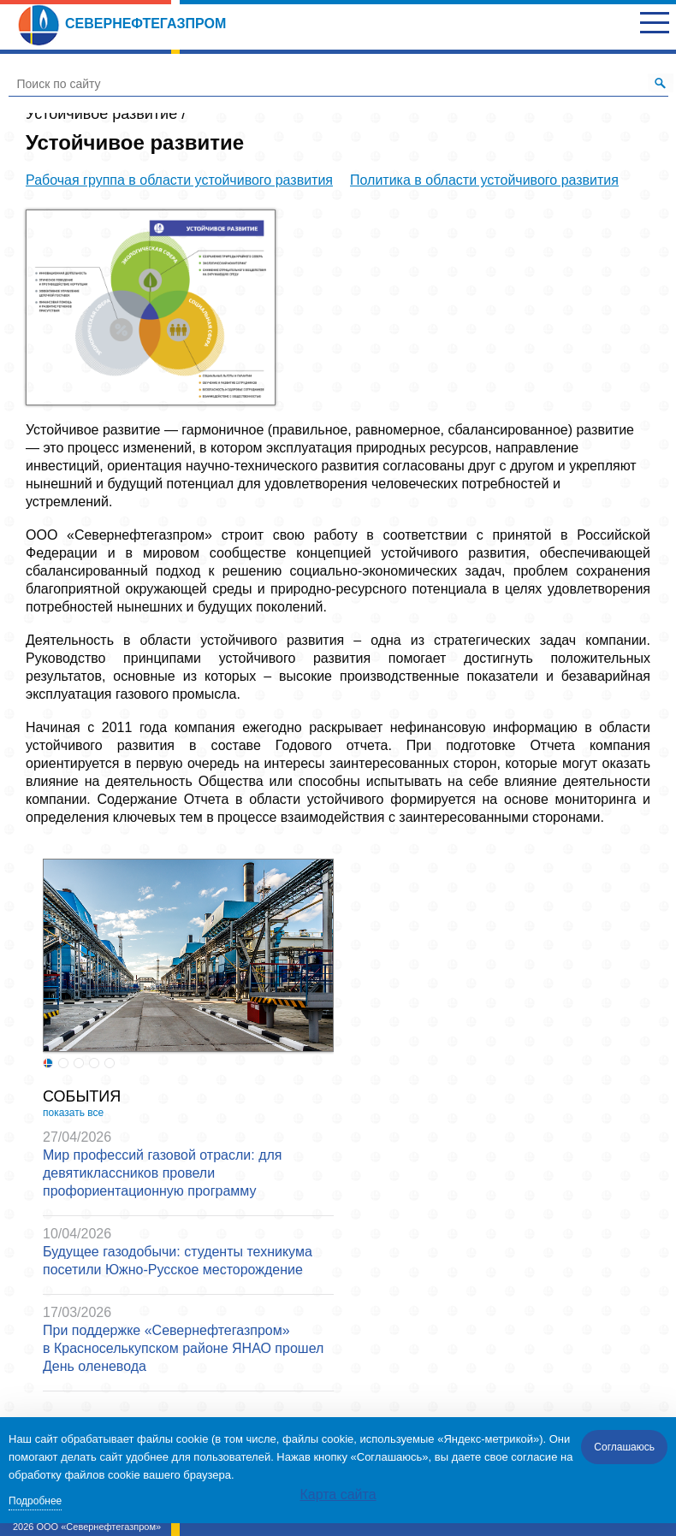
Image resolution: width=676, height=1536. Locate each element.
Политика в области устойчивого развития (484, 180)
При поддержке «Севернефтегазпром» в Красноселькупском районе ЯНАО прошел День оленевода (183, 1348)
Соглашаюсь (624, 1447)
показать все (73, 1113)
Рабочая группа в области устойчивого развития (179, 180)
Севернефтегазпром (121, 23)
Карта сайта (337, 1494)
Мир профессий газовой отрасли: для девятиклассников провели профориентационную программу (162, 1173)
